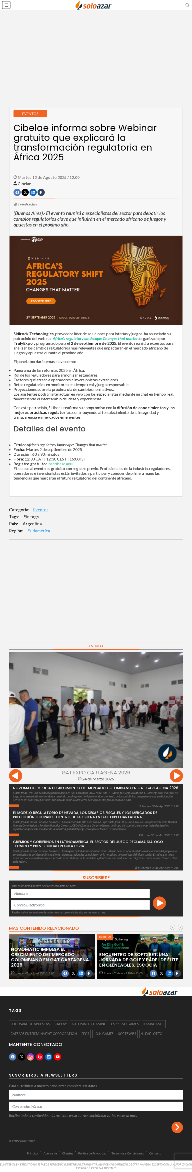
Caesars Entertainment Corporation (43, 1034)
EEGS (85, 1034)
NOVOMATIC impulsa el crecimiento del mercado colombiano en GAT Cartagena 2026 (95, 787)
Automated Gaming (89, 1024)
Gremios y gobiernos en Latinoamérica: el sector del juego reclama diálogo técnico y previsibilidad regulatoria (88, 844)
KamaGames (154, 1024)
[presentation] (15, 776)
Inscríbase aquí (60, 463)
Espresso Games (125, 1024)
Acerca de (50, 1153)
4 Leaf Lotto (151, 1034)
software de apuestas (30, 1024)
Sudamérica (39, 530)
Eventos (40, 509)
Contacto (155, 1153)
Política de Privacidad (92, 1153)
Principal (32, 1153)
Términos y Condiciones (128, 1153)
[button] (187, 5)
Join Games (104, 1034)
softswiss (127, 1034)
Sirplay (60, 1024)
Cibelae (24, 183)
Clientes (67, 1153)
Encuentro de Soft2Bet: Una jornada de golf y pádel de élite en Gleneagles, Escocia (138, 959)
